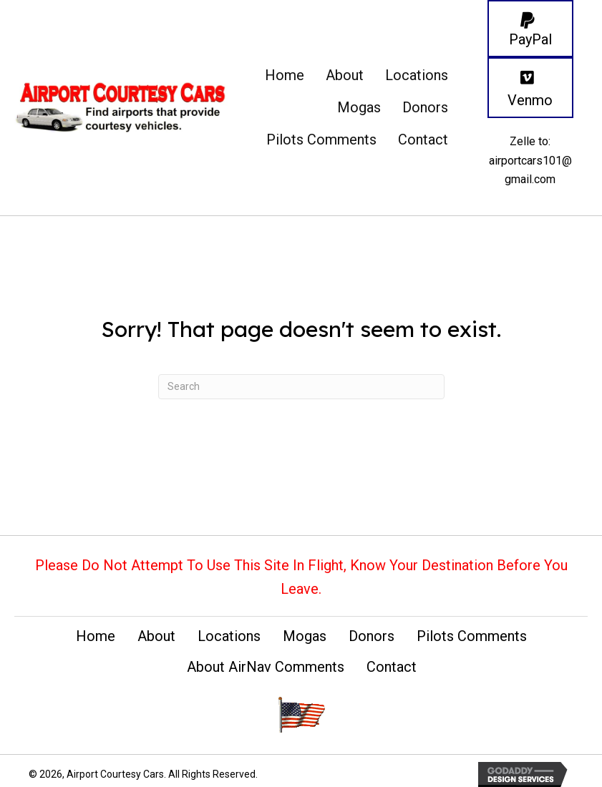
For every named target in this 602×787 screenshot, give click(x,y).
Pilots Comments (472, 636)
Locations (229, 636)
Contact (391, 666)
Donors (371, 636)
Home (95, 636)
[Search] (301, 386)
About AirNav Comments (265, 666)
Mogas (304, 636)
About (156, 636)
